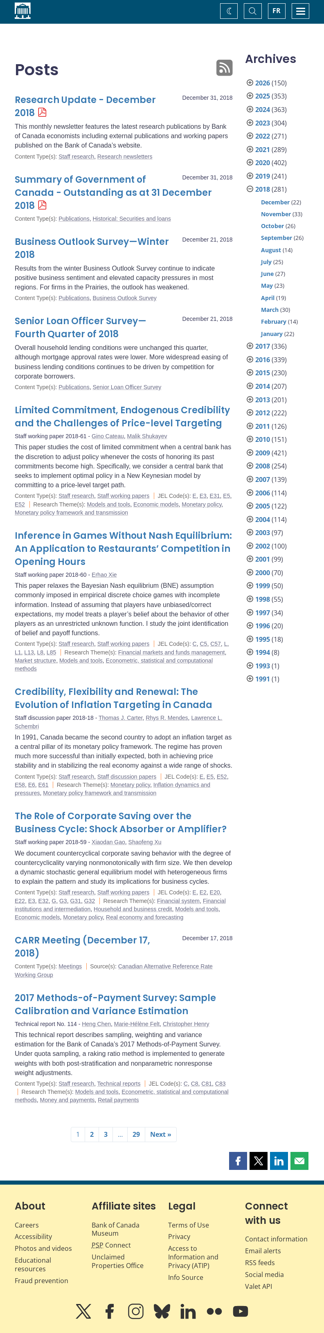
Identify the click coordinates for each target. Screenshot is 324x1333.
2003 (262, 532)
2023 (262, 123)
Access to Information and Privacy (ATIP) (193, 1257)
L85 (51, 652)
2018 (262, 189)
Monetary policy (201, 504)
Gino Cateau (108, 436)
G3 (63, 901)
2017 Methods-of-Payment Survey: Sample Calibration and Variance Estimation (115, 1004)
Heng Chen (96, 1024)
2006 (262, 492)
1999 (262, 585)
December (275, 202)
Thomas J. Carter (120, 718)
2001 (262, 559)
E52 (20, 504)
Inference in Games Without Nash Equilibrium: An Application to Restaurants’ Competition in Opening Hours (123, 548)
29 (136, 1134)
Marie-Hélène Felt (137, 1024)
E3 (203, 496)
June (267, 274)
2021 (262, 149)
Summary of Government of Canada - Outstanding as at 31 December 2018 (113, 192)
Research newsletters (125, 156)
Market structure (35, 660)
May (267, 285)
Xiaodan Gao (108, 842)
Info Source (185, 1277)
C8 (194, 1083)
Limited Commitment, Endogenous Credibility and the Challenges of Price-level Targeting (122, 417)
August (271, 250)
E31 (215, 496)
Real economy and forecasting (144, 917)
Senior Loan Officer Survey (126, 387)
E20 (215, 892)
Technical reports (119, 1083)
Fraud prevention (41, 1280)
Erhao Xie (104, 574)
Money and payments (67, 1100)
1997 (262, 612)
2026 (262, 82)
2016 (262, 359)
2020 (262, 162)
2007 (262, 479)
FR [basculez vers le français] (276, 10)
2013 (262, 399)
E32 (43, 901)
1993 (262, 665)
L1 (18, 652)
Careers (27, 1225)
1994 (262, 652)
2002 (262, 546)
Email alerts (263, 1250)
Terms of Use (188, 1225)
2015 (262, 372)
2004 (262, 519)
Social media (264, 1274)
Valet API (258, 1286)
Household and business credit (133, 909)
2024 (262, 109)
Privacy (179, 1236)
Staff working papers (123, 496)
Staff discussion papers (127, 776)
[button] (238, 1161)
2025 (262, 96)
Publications (74, 218)
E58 (20, 785)
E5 (226, 496)
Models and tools (108, 504)
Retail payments (118, 1100)
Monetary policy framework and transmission (71, 512)
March (270, 310)
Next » (160, 1134)
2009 (262, 452)
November (276, 214)
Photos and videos (43, 1248)
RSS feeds (260, 1262)
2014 (262, 386)
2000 (262, 572)
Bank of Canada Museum (116, 1229)
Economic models (156, 504)
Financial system (178, 901)
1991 (262, 678)
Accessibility (33, 1236)
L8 (40, 652)
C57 (215, 644)
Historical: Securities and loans (131, 218)
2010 (262, 439)
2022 (262, 136)
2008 (262, 466)
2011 (262, 426)
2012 (262, 412)
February (273, 321)
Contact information (276, 1238)
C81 (206, 1083)
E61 (43, 785)
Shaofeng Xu (145, 842)
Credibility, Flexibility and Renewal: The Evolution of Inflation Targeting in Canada (113, 698)
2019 (262, 176)
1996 (262, 625)
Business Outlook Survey (124, 298)
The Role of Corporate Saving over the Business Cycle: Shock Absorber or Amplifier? (121, 823)
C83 (220, 1083)
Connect (111, 1245)
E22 (20, 901)
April (267, 298)
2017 (262, 346)
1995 (262, 639)
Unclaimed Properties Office (118, 1261)
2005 (262, 506)
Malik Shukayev (147, 436)
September (276, 238)
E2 (203, 892)
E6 (31, 785)
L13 (29, 652)
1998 (262, 599)
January (272, 334)
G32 (89, 901)
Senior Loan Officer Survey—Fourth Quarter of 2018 (80, 328)
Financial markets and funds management (171, 652)
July (266, 262)
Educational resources (33, 1264)
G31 (75, 901)
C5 (203, 644)
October (272, 226)
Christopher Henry (186, 1024)
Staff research (76, 156)
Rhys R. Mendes (167, 718)
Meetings (70, 966)
